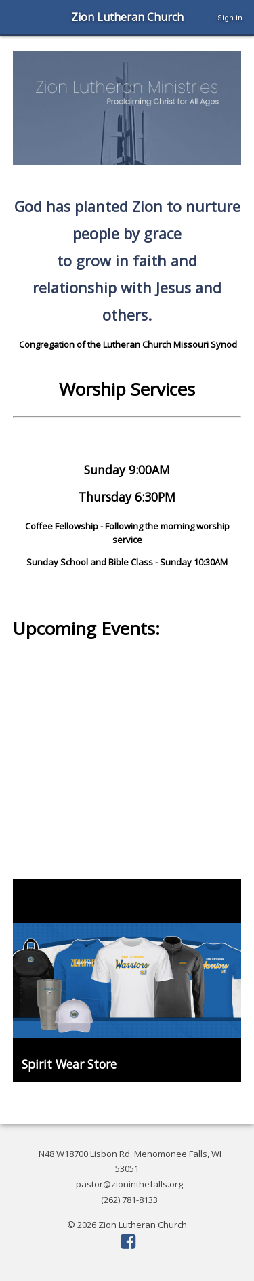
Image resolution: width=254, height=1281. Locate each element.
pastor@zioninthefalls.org (129, 1184)
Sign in (229, 18)
